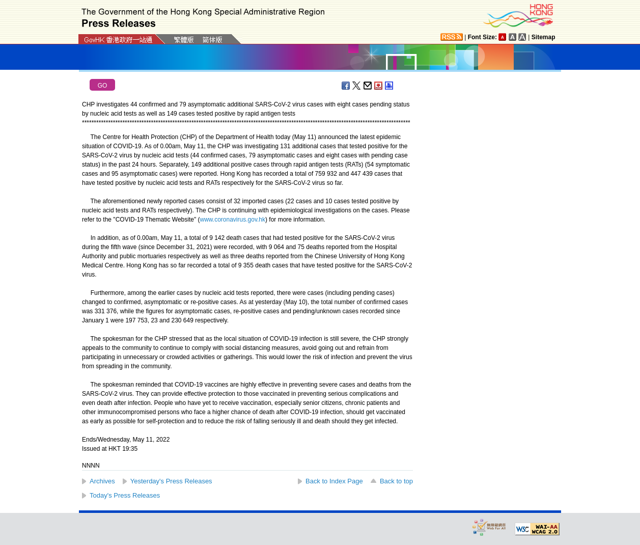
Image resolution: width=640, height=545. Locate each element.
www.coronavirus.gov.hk (233, 219)
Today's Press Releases (125, 495)
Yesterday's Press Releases (171, 481)
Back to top (396, 481)
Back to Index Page (334, 481)
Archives (102, 481)
